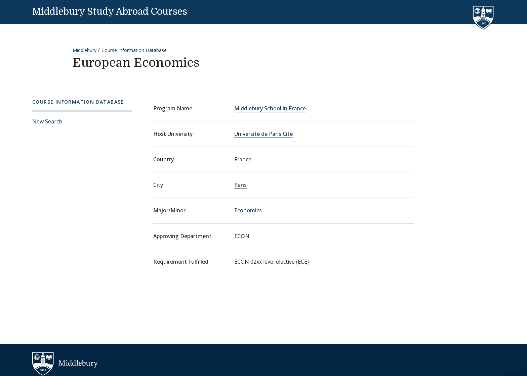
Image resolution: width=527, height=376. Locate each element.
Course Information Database (134, 50)
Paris (240, 185)
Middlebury (84, 50)
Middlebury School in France (270, 108)
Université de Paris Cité (263, 134)
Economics (248, 210)
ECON (241, 236)
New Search (47, 121)
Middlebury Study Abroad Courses (109, 11)
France (242, 159)
